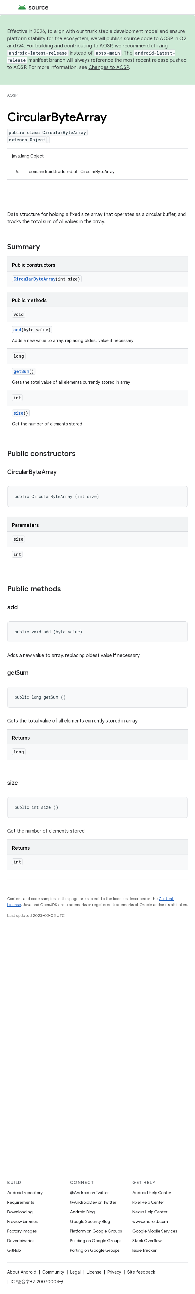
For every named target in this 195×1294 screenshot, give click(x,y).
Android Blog (82, 1211)
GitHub (14, 1250)
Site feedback (141, 1272)
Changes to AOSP (108, 68)
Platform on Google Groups (96, 1231)
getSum (21, 371)
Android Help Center (151, 1192)
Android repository (25, 1192)
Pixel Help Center (148, 1202)
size (18, 413)
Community (53, 1272)
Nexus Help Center (149, 1211)
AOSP (12, 95)
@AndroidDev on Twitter (93, 1202)
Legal (75, 1272)
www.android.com (150, 1221)
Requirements (20, 1202)
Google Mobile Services (154, 1231)
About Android (21, 1272)
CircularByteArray (35, 279)
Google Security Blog (90, 1221)
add (17, 329)
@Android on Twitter (89, 1192)
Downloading (20, 1211)
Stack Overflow (147, 1240)
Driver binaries (20, 1240)
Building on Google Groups (95, 1240)
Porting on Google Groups (94, 1250)
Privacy (114, 1272)
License (94, 1272)
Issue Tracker (144, 1250)
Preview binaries (22, 1221)
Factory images (22, 1231)
